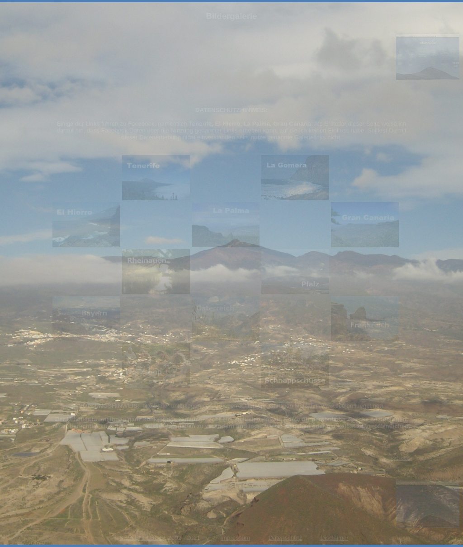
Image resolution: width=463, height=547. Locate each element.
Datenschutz (285, 537)
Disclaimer (335, 537)
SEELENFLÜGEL (142, 537)
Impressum (235, 537)
